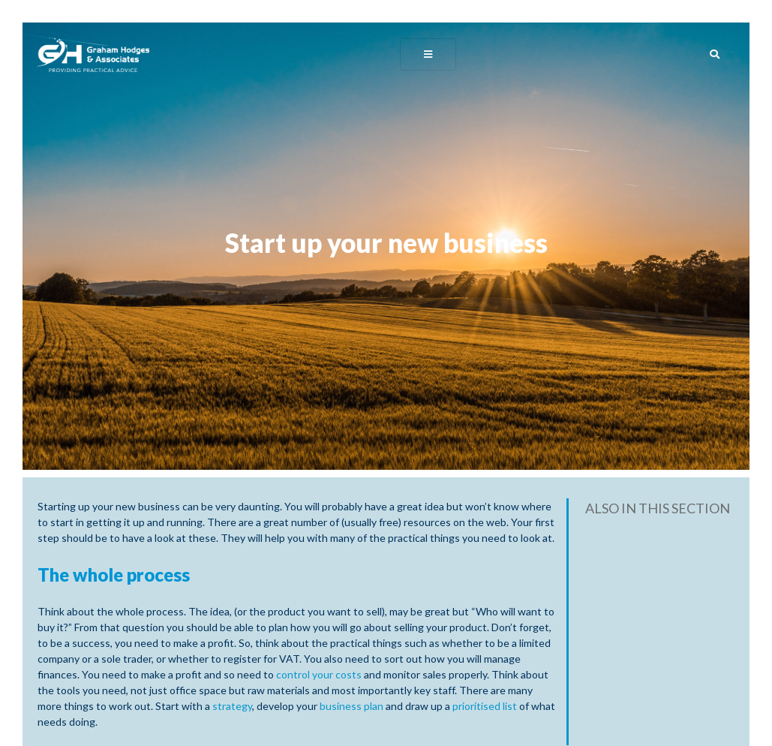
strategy (232, 705)
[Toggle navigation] (428, 54)
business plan (351, 705)
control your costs (319, 674)
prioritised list (485, 705)
